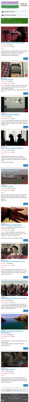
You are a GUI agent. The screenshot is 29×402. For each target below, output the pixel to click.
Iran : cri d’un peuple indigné (12, 148)
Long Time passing (8, 369)
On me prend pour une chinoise (13, 43)
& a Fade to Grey (7, 186)
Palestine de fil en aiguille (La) (13, 261)
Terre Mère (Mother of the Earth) (14, 298)
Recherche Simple (9, 11)
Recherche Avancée (10, 15)
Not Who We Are (7, 80)
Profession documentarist (11, 225)
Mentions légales (3, 400)
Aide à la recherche (14, 394)
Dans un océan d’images (10, 115)
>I (21, 390)
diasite (26, 399)
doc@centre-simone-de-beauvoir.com (14, 398)
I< (4, 20)
